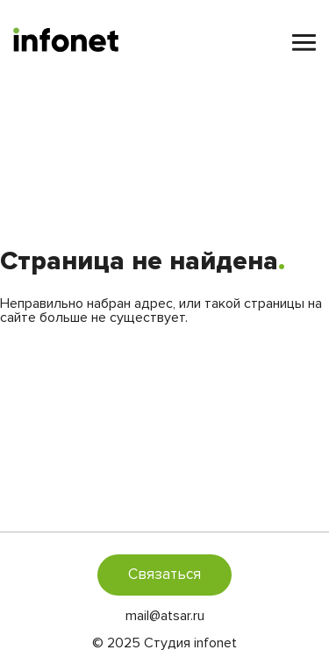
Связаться (164, 574)
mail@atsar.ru (164, 616)
